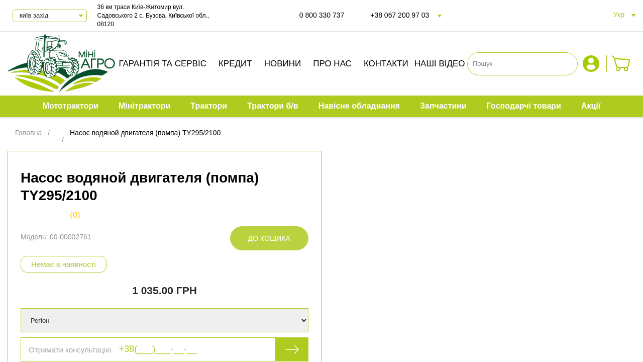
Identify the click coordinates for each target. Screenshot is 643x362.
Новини (282, 63)
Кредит (235, 63)
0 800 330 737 (322, 15)
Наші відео (439, 63)
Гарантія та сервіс (162, 63)
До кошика (269, 238)
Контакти (386, 63)
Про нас (332, 63)
